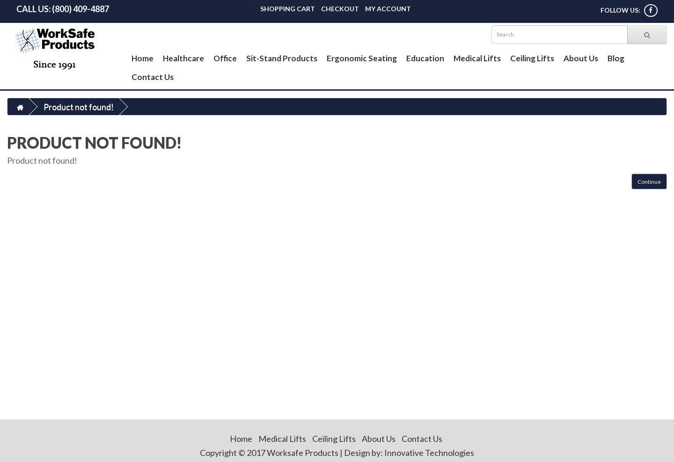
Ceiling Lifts (532, 58)
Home (143, 58)
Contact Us (153, 77)
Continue (649, 181)
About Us (581, 58)
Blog (616, 58)
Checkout (340, 9)
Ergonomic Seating (362, 58)
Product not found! (79, 106)
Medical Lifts (477, 58)
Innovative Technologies (429, 453)
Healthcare (183, 58)
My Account (388, 9)
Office (225, 58)
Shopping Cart (287, 9)
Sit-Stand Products (281, 58)
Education (425, 58)
